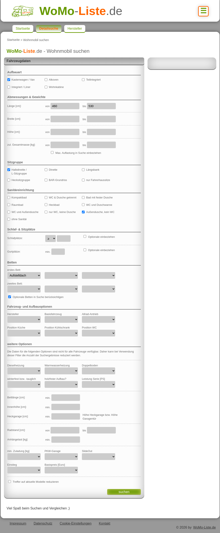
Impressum (18, 523)
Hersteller (75, 28)
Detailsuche (48, 28)
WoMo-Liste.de (204, 527)
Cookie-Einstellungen (75, 523)
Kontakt (104, 523)
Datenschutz (43, 523)
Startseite (13, 40)
